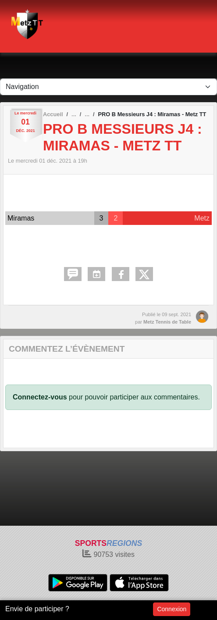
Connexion (171, 609)
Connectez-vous (40, 397)
